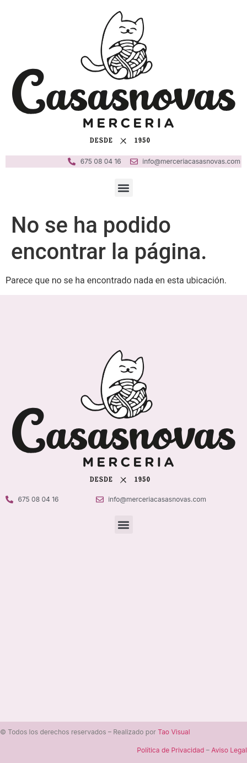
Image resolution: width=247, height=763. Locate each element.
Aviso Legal (229, 750)
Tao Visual (174, 732)
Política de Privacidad (170, 750)
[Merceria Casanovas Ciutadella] (123, 611)
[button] (124, 188)
